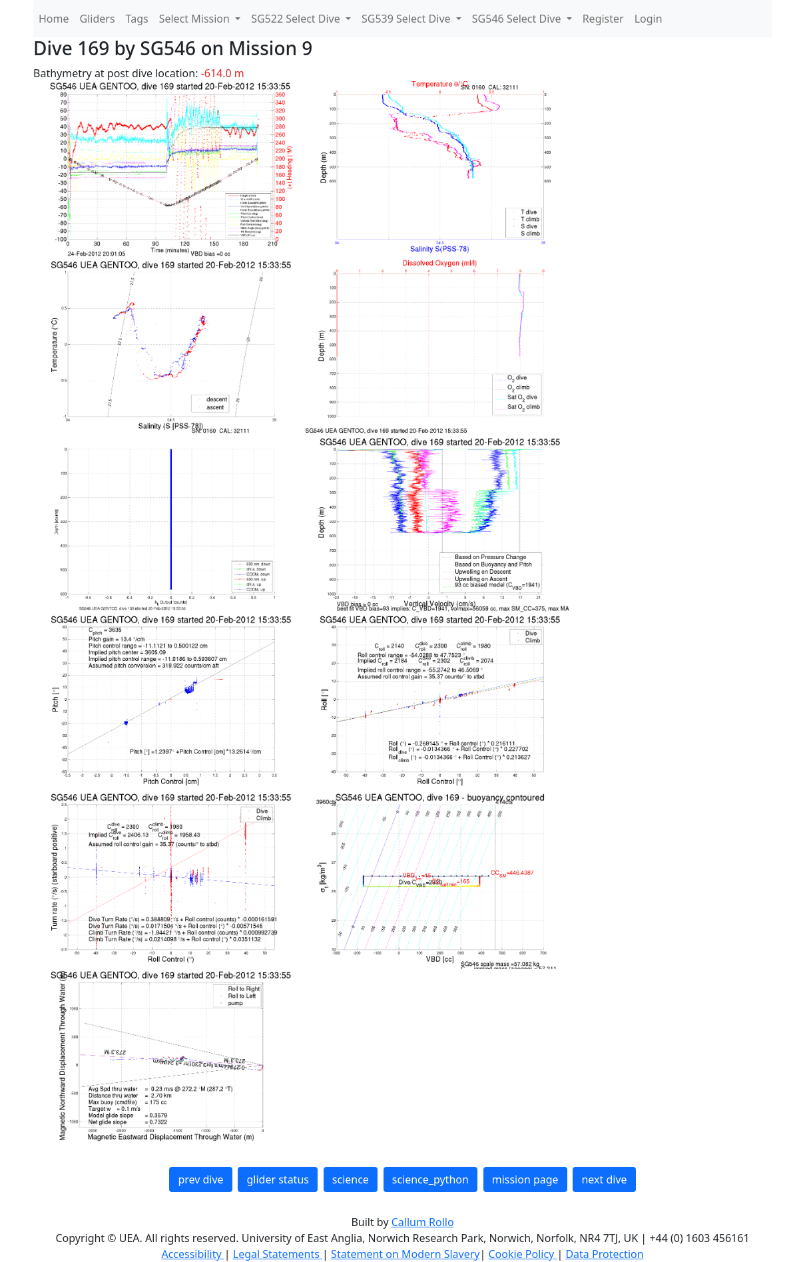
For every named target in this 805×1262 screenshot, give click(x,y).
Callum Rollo (423, 1222)
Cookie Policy (522, 1254)
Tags (137, 18)
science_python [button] (430, 1179)
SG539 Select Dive (407, 18)
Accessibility (192, 1254)
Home (54, 18)
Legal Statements (277, 1254)
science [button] (350, 1179)
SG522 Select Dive (297, 18)
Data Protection (604, 1254)
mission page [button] (525, 1179)
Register (603, 18)
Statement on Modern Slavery (405, 1254)
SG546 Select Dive (518, 18)
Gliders (97, 18)
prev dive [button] (200, 1179)
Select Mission (195, 18)
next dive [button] (604, 1179)
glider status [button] (277, 1179)
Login (649, 18)
